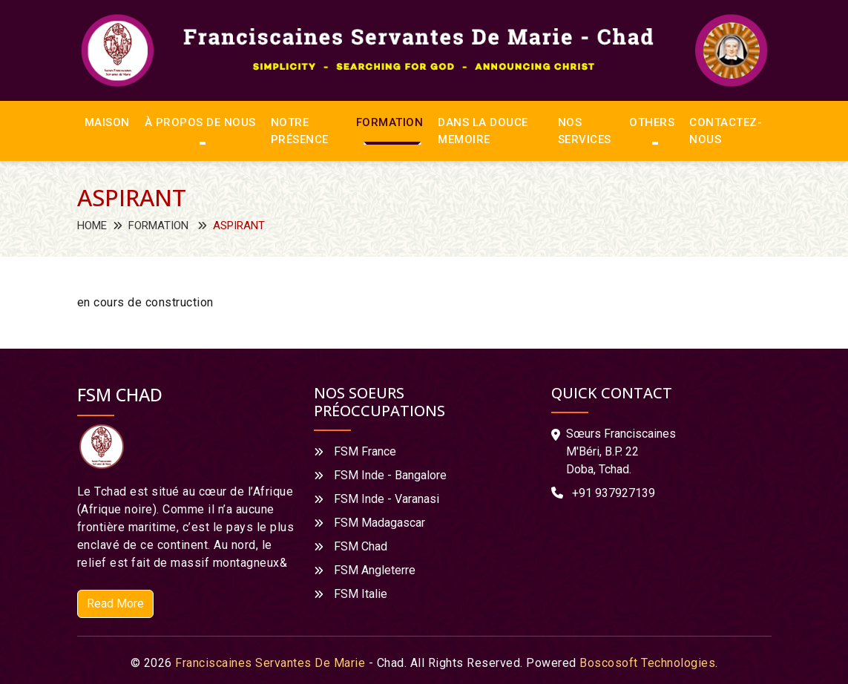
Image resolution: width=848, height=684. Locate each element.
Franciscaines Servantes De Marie (270, 663)
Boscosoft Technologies (647, 663)
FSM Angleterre (374, 570)
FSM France (365, 451)
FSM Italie (360, 594)
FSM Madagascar (379, 523)
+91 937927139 (613, 493)
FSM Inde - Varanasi (386, 499)
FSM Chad (360, 546)
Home (92, 225)
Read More (115, 603)
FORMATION (158, 225)
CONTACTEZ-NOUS (725, 131)
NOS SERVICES (584, 131)
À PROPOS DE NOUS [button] (200, 122)
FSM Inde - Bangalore (390, 475)
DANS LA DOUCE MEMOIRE (483, 131)
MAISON (107, 122)
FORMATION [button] (390, 122)
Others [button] (651, 122)
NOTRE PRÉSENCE (300, 131)
